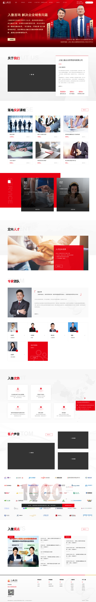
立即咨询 (12, 39)
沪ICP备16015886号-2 (28, 600)
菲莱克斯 (87, 600)
